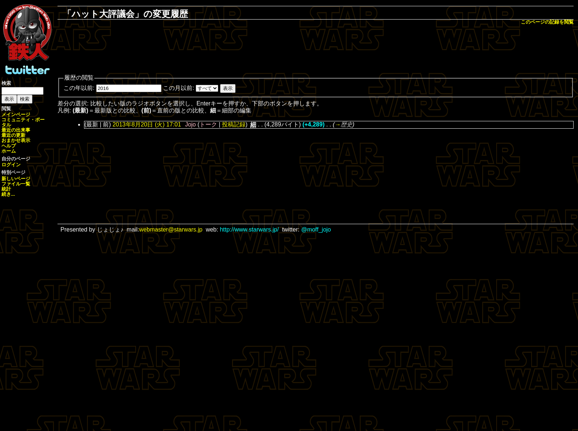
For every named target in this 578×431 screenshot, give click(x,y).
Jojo (190, 124)
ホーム (8, 151)
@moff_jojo (316, 229)
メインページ (15, 114)
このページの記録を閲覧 (547, 22)
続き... (8, 194)
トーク (208, 124)
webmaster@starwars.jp (170, 229)
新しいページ (15, 178)
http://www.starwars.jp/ (249, 229)
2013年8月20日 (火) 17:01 (146, 124)
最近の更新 (13, 135)
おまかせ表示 (15, 140)
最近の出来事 (15, 130)
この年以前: (78, 88)
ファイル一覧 (15, 184)
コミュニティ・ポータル (23, 122)
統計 (6, 189)
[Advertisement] (315, 50)
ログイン (11, 164)
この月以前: (178, 88)
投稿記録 (234, 124)
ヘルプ (8, 146)
